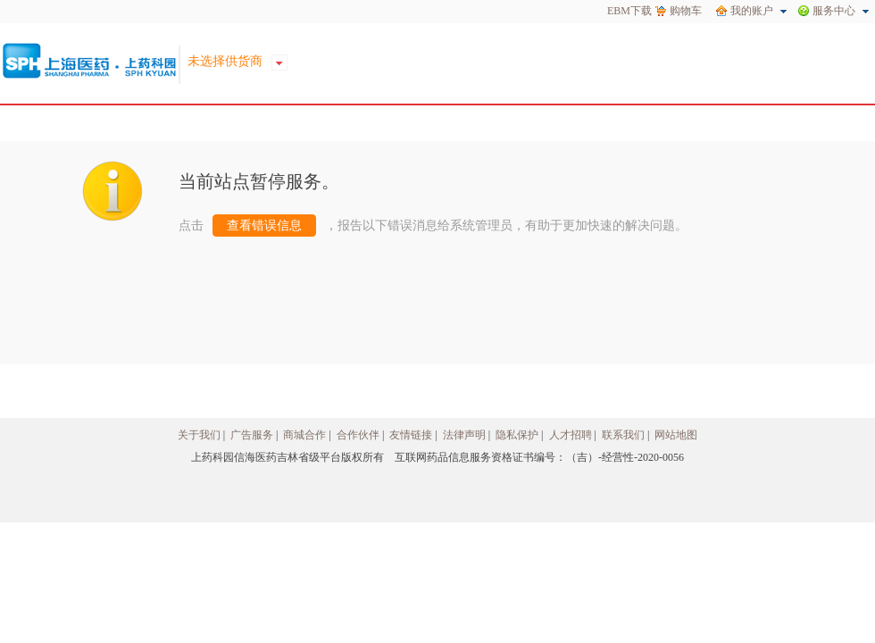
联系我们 (623, 435)
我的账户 (751, 10)
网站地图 (675, 435)
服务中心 (833, 10)
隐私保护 (517, 435)
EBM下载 (629, 10)
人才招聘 (570, 435)
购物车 (686, 10)
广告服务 (251, 435)
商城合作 (304, 435)
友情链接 (410, 435)
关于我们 (199, 435)
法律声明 (464, 435)
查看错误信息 (264, 225)
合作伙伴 (358, 435)
